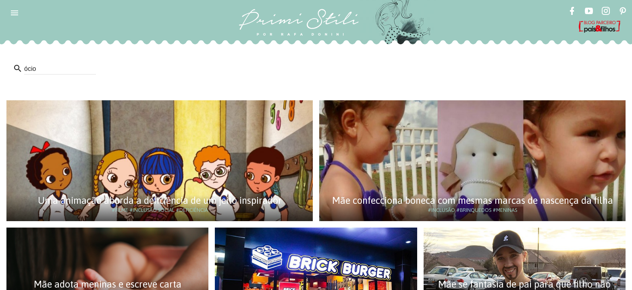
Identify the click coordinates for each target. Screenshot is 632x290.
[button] (14, 13)
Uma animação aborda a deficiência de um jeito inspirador (160, 200)
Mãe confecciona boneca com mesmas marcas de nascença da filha (472, 200)
